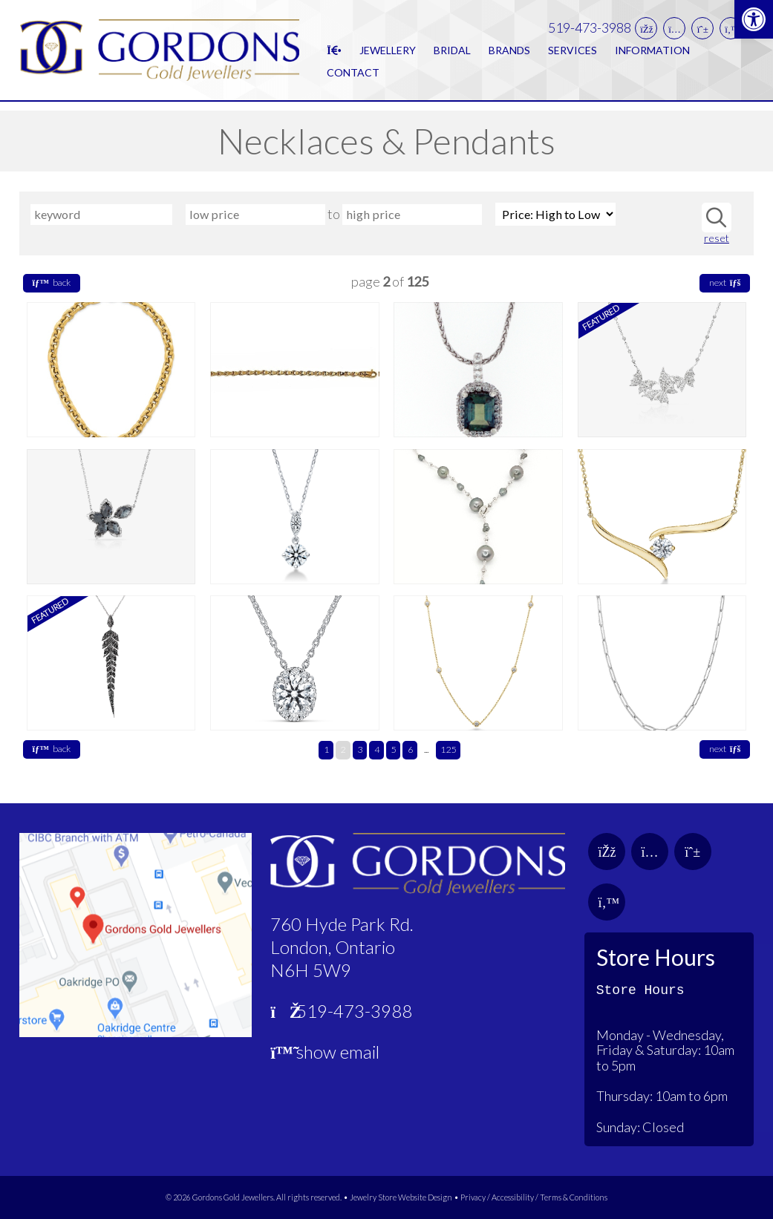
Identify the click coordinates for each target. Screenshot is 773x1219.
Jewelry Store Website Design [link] (401, 1197)
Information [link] (652, 54)
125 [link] (448, 749)
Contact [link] (353, 76)
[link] (753, 19)
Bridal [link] (452, 54)
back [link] (52, 282)
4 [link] (376, 749)
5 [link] (393, 749)
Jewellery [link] (387, 54)
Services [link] (572, 54)
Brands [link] (509, 54)
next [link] (725, 282)
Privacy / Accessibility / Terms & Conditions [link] (533, 1197)
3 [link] (359, 749)
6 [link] (410, 749)
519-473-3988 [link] (589, 32)
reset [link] (716, 238)
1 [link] (326, 749)
